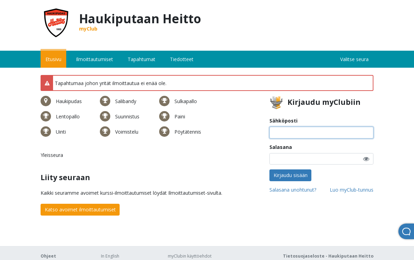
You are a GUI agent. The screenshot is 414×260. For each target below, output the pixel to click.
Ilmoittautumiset (94, 59)
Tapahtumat (141, 59)
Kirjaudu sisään (291, 175)
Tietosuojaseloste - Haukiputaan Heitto (328, 256)
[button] (366, 158)
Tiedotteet (181, 59)
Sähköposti (283, 120)
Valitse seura (354, 59)
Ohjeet (48, 256)
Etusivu (53, 59)
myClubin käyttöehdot (190, 256)
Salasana (280, 147)
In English (110, 256)
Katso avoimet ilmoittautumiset (80, 209)
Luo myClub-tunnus (351, 189)
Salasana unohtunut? (292, 189)
